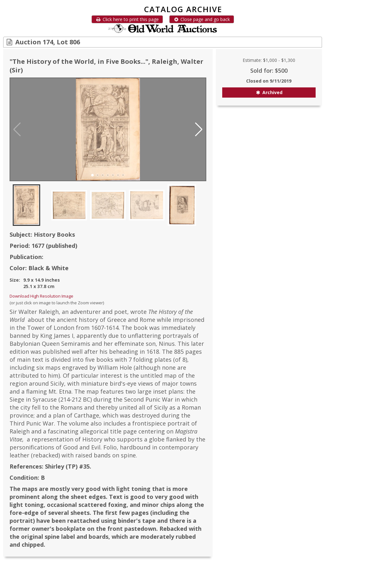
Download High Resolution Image (41, 296)
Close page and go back (201, 19)
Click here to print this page (127, 19)
